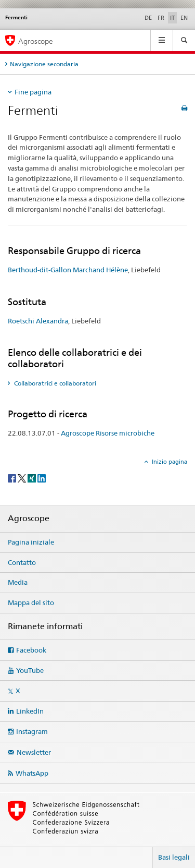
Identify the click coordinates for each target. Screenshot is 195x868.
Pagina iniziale (31, 542)
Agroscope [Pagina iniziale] (35, 41)
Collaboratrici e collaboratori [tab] (54, 383)
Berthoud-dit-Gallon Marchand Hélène (68, 270)
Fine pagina (33, 92)
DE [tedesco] (148, 17)
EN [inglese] (184, 17)
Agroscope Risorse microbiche (107, 433)
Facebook (31, 650)
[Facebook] (13, 477)
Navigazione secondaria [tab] (44, 64)
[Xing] (32, 477)
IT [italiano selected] (172, 17)
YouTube (30, 670)
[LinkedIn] (41, 477)
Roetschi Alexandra (38, 321)
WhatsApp (32, 773)
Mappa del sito (31, 602)
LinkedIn (30, 711)
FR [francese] (161, 17)
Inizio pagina (168, 461)
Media (18, 582)
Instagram (32, 731)
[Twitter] (23, 477)
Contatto (22, 562)
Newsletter (34, 752)
